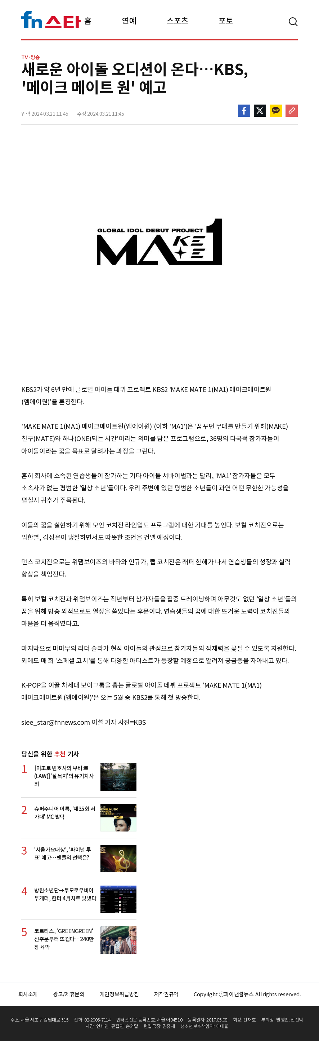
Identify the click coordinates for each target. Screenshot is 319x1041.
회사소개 (28, 994)
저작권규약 (166, 994)
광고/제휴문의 (69, 994)
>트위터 (260, 111)
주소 (292, 111)
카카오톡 (276, 111)
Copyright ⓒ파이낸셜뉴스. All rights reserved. (247, 994)
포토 (226, 21)
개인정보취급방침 (119, 994)
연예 (129, 21)
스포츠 (177, 21)
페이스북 (244, 111)
